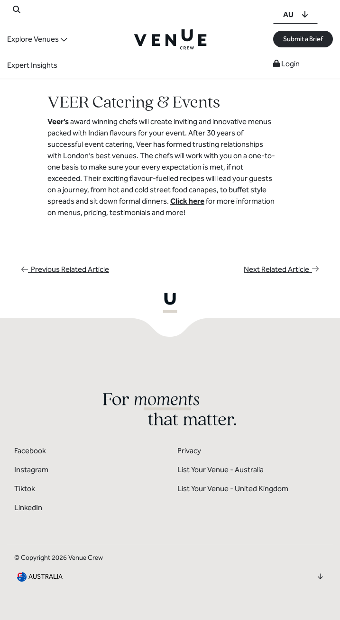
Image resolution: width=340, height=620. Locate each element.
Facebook (30, 450)
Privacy (189, 450)
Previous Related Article (65, 269)
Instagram (31, 469)
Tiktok (24, 488)
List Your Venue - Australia (220, 469)
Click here (187, 201)
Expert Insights (32, 65)
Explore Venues (33, 39)
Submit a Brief (303, 39)
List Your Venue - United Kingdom (232, 488)
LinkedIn (28, 507)
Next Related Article (281, 269)
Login (286, 63)
